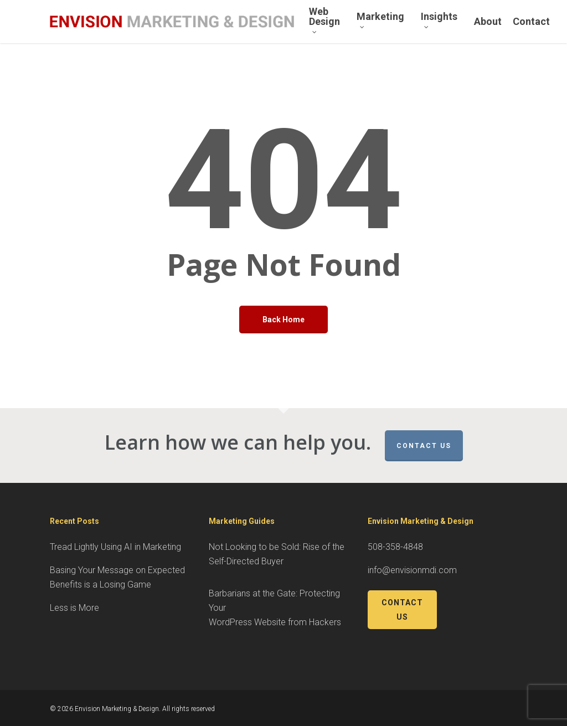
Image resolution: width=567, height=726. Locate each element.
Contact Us (423, 446)
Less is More (74, 608)
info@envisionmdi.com (412, 570)
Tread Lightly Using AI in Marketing (115, 547)
